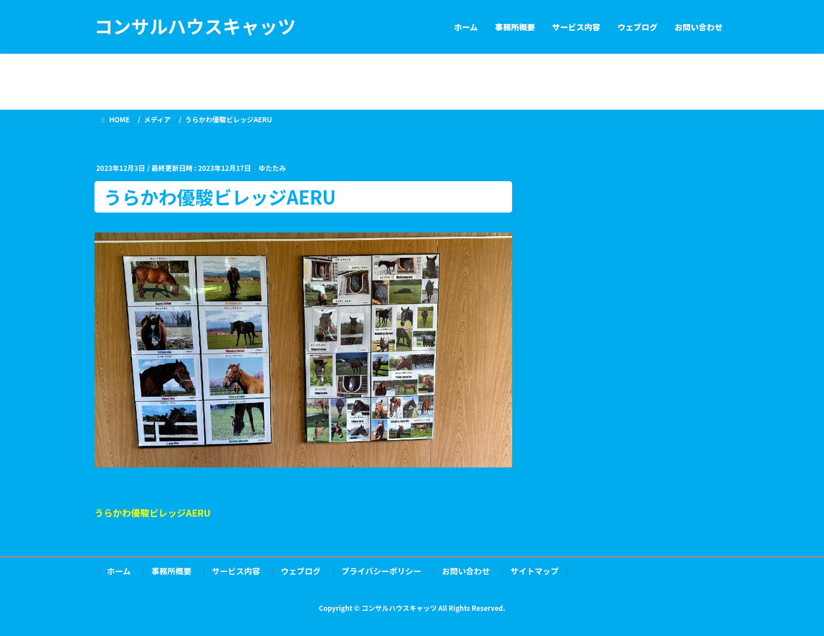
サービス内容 (236, 571)
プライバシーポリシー (382, 571)
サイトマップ (534, 571)
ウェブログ (301, 571)
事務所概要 (172, 571)
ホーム (119, 571)
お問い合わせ (466, 571)
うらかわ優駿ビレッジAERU (152, 512)
